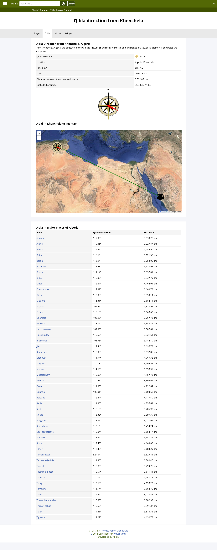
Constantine (43, 289)
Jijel (38, 346)
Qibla (47, 33)
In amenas (42, 340)
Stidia (39, 443)
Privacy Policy (109, 530)
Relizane (41, 397)
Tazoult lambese (45, 471)
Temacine (42, 488)
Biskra (40, 272)
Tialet (39, 511)
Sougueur (42, 420)
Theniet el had (44, 505)
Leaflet (163, 212)
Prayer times (120, 533)
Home (14, 3)
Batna (40, 255)
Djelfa (40, 295)
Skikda (40, 414)
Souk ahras (42, 426)
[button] (57, 146)
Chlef (39, 283)
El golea (40, 306)
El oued (40, 312)
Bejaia (40, 260)
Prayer (37, 33)
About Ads (122, 530)
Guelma (41, 323)
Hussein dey (43, 334)
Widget (68, 33)
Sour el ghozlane (45, 431)
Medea (40, 369)
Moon (58, 33)
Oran (39, 386)
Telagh (40, 483)
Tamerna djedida (45, 460)
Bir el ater (42, 266)
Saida (39, 403)
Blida (39, 277)
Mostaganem (43, 374)
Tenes (40, 494)
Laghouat (41, 357)
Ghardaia (41, 317)
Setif (39, 409)
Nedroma (41, 380)
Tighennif (41, 517)
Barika (40, 249)
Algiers (40, 243)
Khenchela (42, 352)
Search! (71, 4)
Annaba (40, 238)
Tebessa (41, 477)
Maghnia (41, 363)
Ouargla (41, 391)
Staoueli (41, 437)
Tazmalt (41, 466)
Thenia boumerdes (46, 500)
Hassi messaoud (45, 329)
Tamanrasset (43, 454)
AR (214, 3)
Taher (40, 448)
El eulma (41, 300)
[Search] (39, 3)
